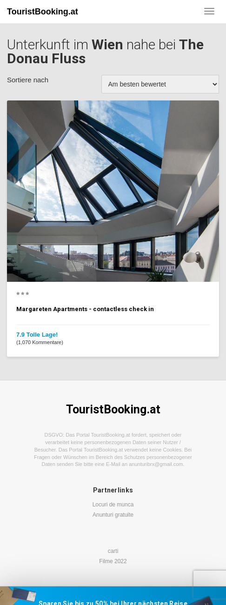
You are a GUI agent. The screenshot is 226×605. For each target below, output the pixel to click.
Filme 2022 (112, 561)
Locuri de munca (113, 504)
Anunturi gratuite (113, 515)
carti (113, 551)
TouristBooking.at (42, 11)
